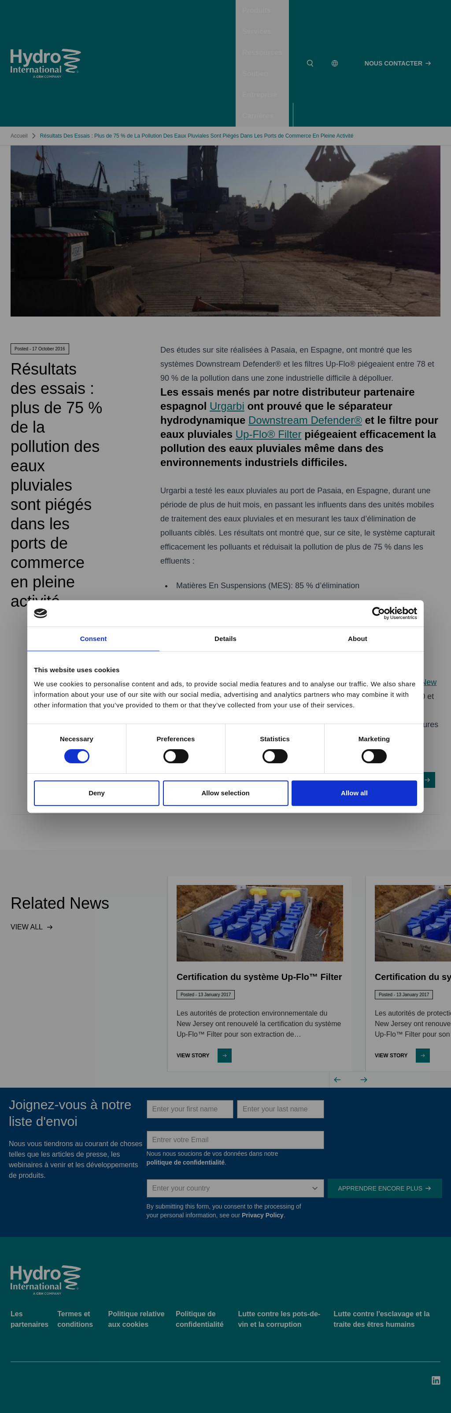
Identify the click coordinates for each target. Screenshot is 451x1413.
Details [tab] (225, 638)
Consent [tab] (93, 638)
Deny (97, 793)
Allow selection (225, 793)
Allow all (354, 793)
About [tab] (357, 638)
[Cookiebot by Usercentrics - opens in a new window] (378, 613)
